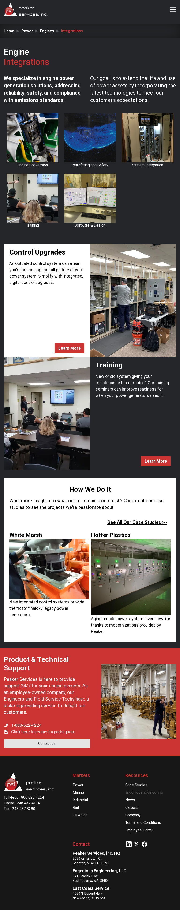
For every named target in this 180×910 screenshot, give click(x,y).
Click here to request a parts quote (43, 731)
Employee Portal (139, 830)
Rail (76, 807)
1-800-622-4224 (26, 725)
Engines (47, 31)
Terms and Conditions (143, 822)
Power (27, 31)
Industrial (80, 800)
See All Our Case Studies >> (137, 522)
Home (9, 31)
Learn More (69, 348)
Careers (131, 807)
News (130, 800)
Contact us (47, 743)
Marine (78, 792)
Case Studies (136, 785)
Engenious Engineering (144, 792)
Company (133, 815)
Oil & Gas (80, 815)
